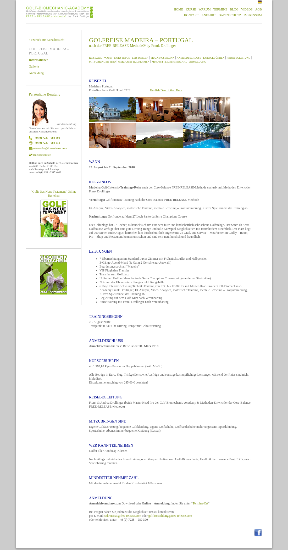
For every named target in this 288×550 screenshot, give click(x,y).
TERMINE (220, 9)
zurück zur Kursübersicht (46, 40)
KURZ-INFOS (122, 57)
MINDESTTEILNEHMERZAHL (169, 61)
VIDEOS (247, 9)
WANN (108, 57)
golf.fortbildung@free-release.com (170, 516)
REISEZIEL (95, 57)
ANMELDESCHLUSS (189, 57)
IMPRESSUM (253, 15)
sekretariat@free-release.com (50, 148)
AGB (258, 9)
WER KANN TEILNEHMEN (133, 61)
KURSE (191, 9)
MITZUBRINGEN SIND (102, 61)
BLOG (234, 9)
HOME (178, 9)
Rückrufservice (42, 154)
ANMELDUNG (197, 61)
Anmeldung (36, 73)
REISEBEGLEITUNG (239, 57)
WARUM (205, 9)
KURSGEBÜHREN (213, 57)
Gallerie (34, 66)
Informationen (38, 60)
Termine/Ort (200, 503)
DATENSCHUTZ (230, 15)
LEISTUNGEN (140, 57)
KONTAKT (191, 15)
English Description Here (166, 90)
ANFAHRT (209, 15)
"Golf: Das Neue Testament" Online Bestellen (53, 193)
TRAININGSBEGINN (163, 57)
